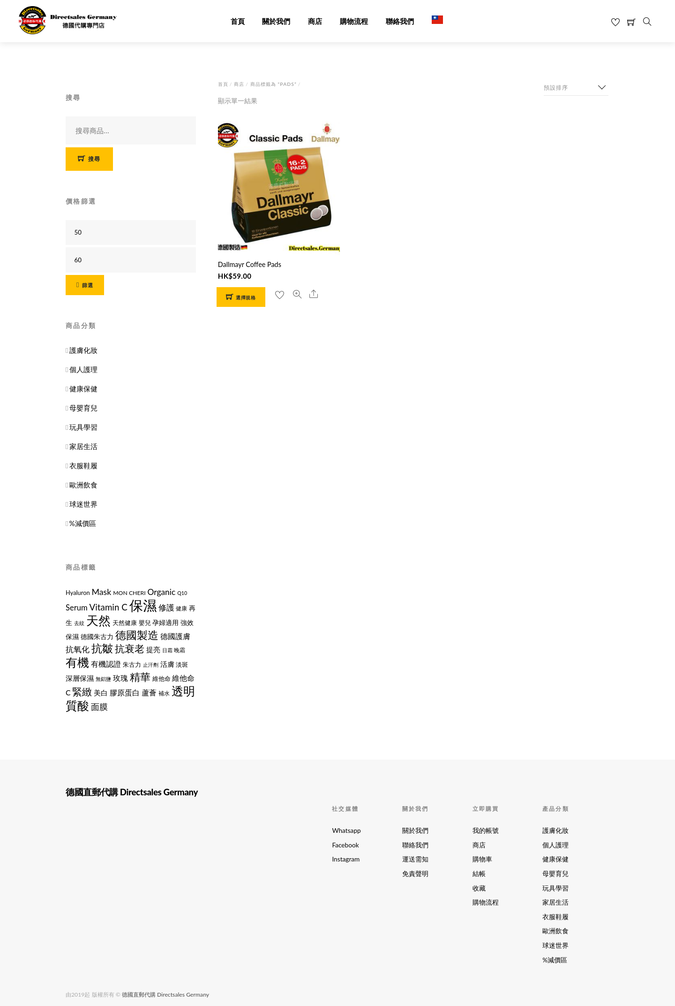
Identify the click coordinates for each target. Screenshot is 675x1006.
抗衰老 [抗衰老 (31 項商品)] (129, 648)
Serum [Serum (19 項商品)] (77, 607)
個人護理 (83, 369)
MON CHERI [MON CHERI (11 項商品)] (129, 592)
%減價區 (82, 523)
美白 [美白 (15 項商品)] (101, 693)
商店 (315, 21)
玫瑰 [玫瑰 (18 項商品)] (120, 677)
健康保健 (83, 388)
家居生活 (83, 446)
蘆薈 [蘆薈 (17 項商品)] (149, 692)
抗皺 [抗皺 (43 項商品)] (102, 648)
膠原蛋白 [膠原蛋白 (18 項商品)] (125, 692)
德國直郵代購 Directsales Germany (165, 994)
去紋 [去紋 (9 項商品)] (79, 623)
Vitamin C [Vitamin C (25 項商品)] (109, 607)
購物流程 (354, 21)
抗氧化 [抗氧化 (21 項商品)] (78, 649)
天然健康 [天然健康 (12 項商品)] (124, 622)
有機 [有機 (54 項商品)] (77, 662)
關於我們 (276, 21)
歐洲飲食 (83, 484)
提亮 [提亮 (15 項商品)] (153, 650)
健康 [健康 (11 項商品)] (181, 608)
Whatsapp (346, 830)
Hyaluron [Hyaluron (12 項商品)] (78, 592)
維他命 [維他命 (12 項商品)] (161, 678)
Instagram (346, 859)
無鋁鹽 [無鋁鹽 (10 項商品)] (103, 679)
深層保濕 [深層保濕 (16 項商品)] (80, 678)
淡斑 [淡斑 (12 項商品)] (182, 664)
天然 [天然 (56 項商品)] (98, 620)
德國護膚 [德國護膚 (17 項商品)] (175, 636)
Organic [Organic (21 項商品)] (162, 592)
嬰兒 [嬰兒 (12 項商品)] (145, 622)
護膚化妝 (83, 350)
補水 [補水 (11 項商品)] (164, 693)
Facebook (345, 845)
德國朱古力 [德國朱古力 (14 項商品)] (97, 636)
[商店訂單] (576, 88)
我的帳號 (485, 830)
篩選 (88, 285)
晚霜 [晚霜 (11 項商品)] (179, 650)
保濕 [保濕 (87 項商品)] (143, 605)
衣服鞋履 (83, 465)
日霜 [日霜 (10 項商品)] (167, 650)
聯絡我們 (400, 21)
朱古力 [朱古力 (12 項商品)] (132, 664)
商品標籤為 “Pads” (273, 84)
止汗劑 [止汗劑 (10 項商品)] (150, 665)
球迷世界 (83, 504)
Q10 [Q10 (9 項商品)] (182, 593)
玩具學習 (83, 427)
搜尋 (94, 158)
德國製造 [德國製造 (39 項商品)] (136, 635)
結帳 (479, 873)
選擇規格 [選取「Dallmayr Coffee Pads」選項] (246, 297)
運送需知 (415, 859)
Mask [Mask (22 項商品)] (101, 592)
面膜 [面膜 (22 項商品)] (99, 706)
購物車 (482, 859)
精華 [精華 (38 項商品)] (140, 677)
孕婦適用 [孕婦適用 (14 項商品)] (165, 622)
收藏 (479, 888)
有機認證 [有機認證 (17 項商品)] (106, 663)
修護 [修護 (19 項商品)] (166, 607)
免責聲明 (415, 873)
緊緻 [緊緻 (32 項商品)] (82, 691)
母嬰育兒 (83, 408)
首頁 (238, 21)
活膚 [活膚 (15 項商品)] (167, 664)
